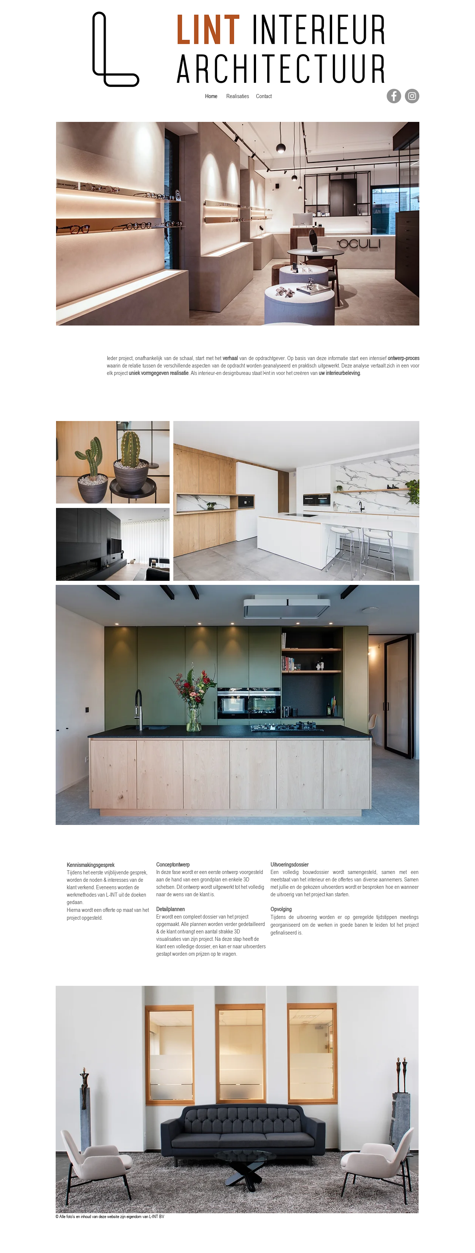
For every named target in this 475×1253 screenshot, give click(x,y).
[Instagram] (412, 96)
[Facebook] (394, 96)
